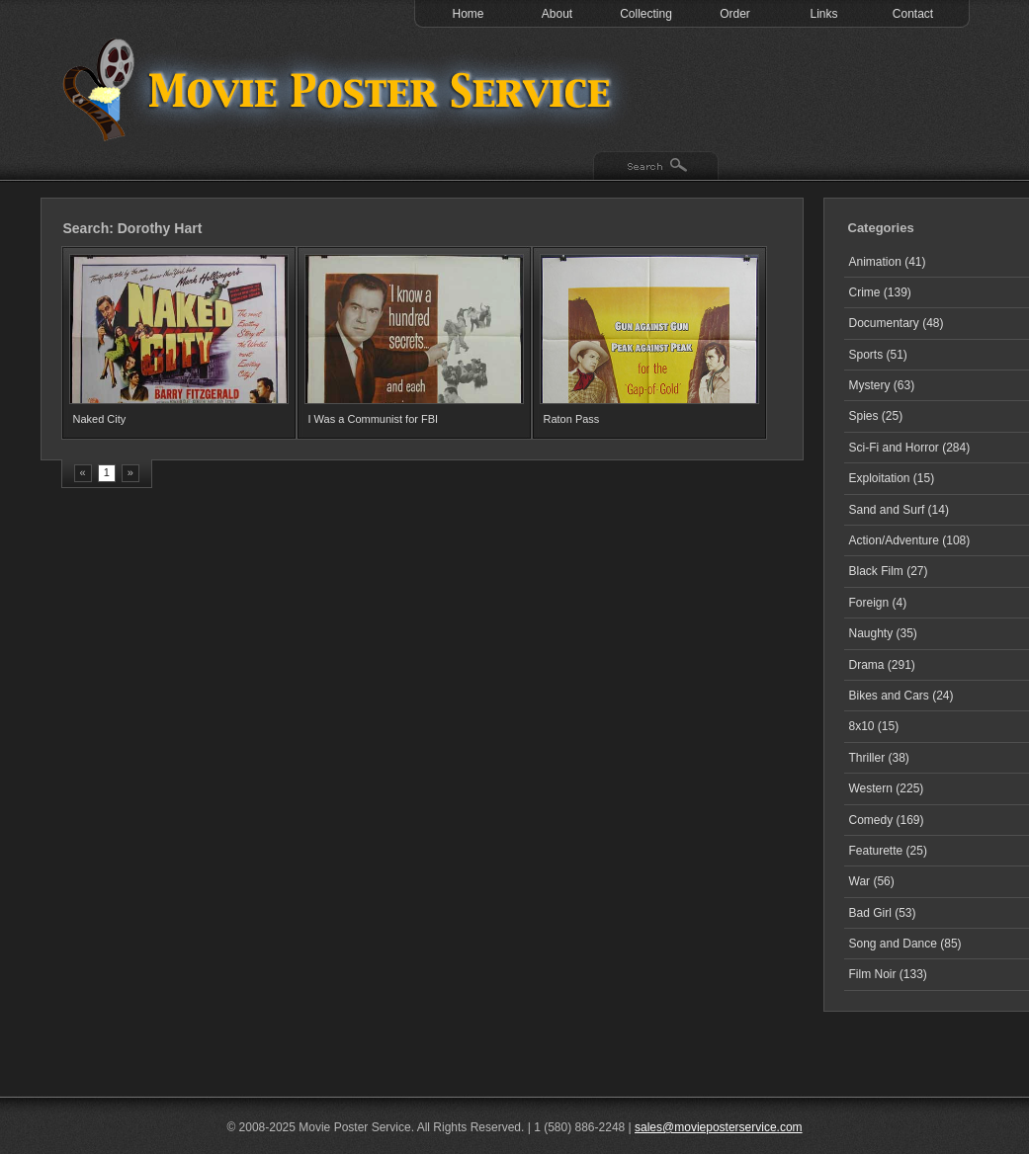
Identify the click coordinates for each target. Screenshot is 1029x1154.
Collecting (646, 14)
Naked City (100, 419)
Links (823, 14)
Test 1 (342, 89)
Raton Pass (572, 419)
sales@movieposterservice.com (719, 1127)
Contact (913, 14)
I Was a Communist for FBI (373, 419)
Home (467, 14)
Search (656, 167)
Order (735, 14)
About (557, 14)
